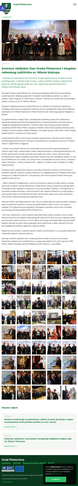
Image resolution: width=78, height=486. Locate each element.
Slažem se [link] (56, 479)
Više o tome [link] (57, 474)
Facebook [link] (6, 463)
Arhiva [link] (51, 463)
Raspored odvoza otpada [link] (34, 463)
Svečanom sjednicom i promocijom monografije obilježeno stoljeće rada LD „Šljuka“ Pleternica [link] (37, 440)
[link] (3, 8)
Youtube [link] (17, 463)
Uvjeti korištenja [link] (7, 481)
